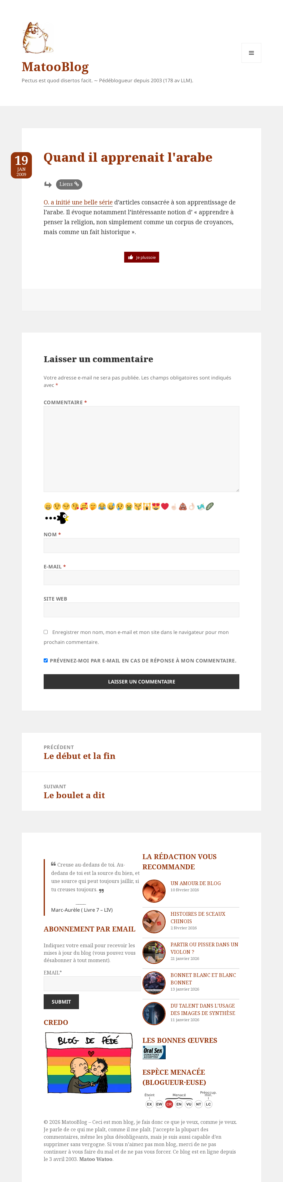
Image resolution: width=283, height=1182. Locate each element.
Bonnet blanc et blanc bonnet (203, 979)
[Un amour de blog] (154, 891)
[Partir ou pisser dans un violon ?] (154, 952)
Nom (52, 534)
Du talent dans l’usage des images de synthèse (203, 1009)
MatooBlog (55, 66)
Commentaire (65, 402)
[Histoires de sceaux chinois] (154, 921)
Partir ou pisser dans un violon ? (204, 948)
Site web (55, 598)
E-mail (55, 566)
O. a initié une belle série (78, 202)
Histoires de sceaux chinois (198, 917)
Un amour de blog (196, 883)
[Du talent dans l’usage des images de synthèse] (154, 1013)
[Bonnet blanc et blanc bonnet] (154, 983)
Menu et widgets (251, 62)
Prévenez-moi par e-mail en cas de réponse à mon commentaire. (140, 660)
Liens (66, 184)
